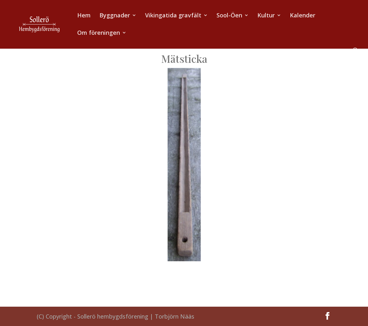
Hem (84, 16)
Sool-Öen (229, 16)
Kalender (302, 16)
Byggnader (114, 16)
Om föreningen (98, 33)
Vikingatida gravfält (173, 16)
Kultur (266, 16)
